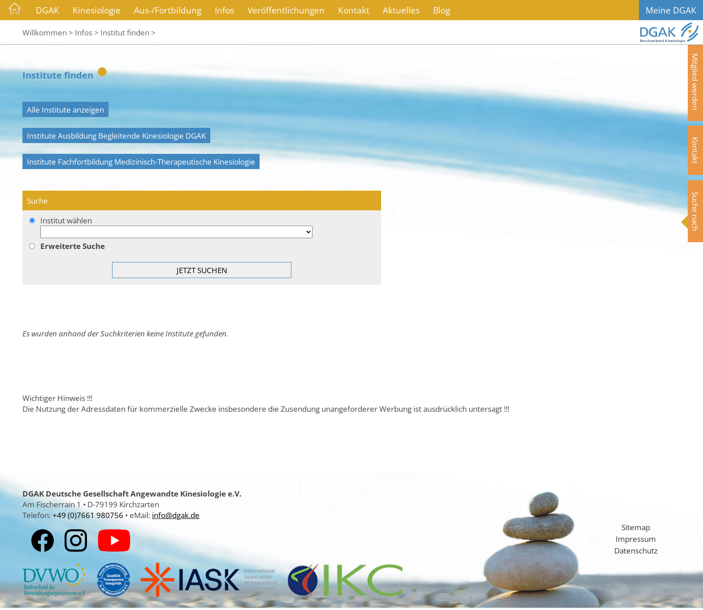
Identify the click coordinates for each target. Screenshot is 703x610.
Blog (441, 10)
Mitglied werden (695, 81)
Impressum (636, 538)
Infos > (87, 32)
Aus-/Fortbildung (167, 10)
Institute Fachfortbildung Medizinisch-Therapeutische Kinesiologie (141, 161)
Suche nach (695, 211)
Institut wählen (202, 227)
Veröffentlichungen (286, 10)
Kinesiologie (97, 10)
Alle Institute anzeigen (65, 109)
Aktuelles (401, 10)
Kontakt (353, 10)
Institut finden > (128, 32)
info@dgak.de (176, 515)
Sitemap (635, 527)
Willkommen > (47, 32)
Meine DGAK (671, 10)
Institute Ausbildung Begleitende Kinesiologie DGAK (116, 135)
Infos (224, 10)
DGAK (47, 10)
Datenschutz (636, 550)
